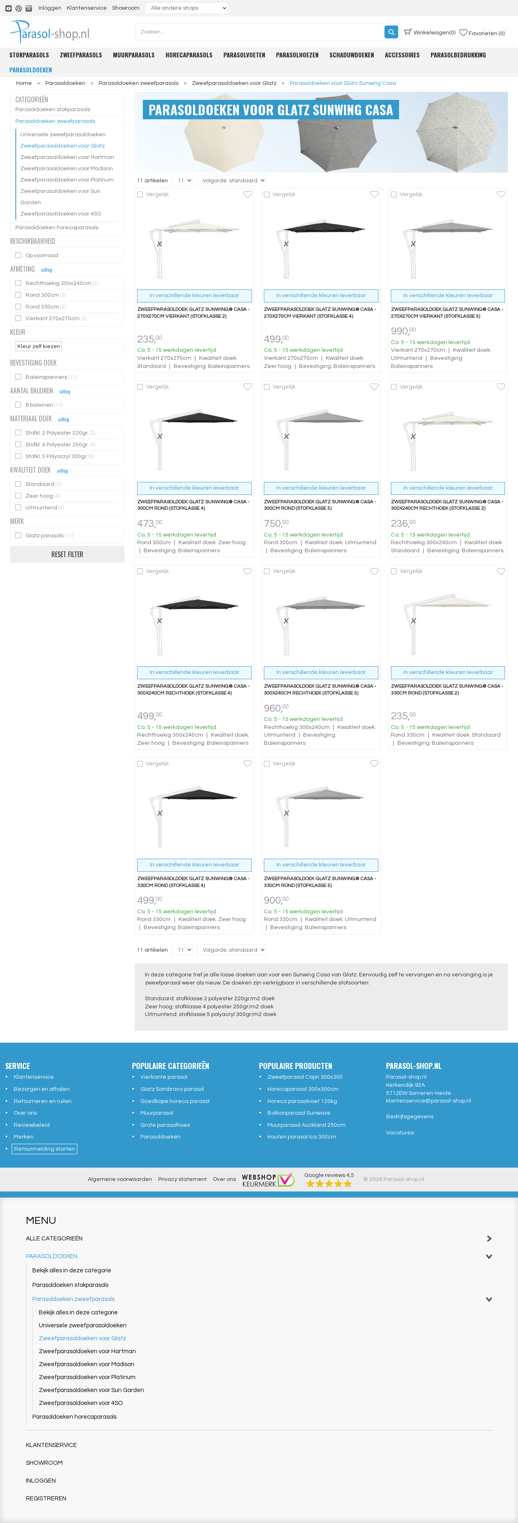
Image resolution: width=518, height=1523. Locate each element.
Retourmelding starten (44, 1149)
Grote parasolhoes (165, 1125)
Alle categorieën (259, 1239)
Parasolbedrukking (458, 54)
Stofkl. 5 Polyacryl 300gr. (55, 456)
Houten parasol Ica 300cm (301, 1137)
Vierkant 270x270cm (51, 318)
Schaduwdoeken (351, 54)
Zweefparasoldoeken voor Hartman (67, 157)
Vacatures (400, 1133)
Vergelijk (157, 194)
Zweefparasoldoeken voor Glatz (62, 146)
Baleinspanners (46, 377)
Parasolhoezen (297, 54)
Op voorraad (37, 255)
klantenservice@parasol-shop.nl (428, 1101)
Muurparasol (156, 1113)
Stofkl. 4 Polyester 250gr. (55, 444)
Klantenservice (87, 8)
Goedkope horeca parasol (175, 1101)
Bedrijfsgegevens (409, 1117)
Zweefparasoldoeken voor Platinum (67, 180)
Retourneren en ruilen (43, 1101)
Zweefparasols (81, 54)
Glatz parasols (44, 535)
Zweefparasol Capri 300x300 (305, 1077)
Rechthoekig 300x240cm (57, 283)
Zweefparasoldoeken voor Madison (66, 168)
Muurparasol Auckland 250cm (306, 1125)
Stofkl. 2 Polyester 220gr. (55, 433)
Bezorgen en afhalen (42, 1089)
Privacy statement (182, 1179)
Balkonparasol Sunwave (299, 1113)
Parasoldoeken (30, 69)
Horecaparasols (189, 54)
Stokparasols (29, 54)
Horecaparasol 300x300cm (303, 1089)
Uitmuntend (40, 508)
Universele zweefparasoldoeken (63, 134)
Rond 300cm (41, 295)
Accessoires (402, 54)
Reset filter (67, 554)
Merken (24, 1137)
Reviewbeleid (32, 1125)
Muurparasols (134, 54)
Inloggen (50, 8)
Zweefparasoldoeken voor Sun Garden (60, 196)
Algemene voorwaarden (120, 1179)
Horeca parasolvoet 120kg (302, 1101)
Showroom (126, 8)
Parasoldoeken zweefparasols (55, 121)
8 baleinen (39, 405)
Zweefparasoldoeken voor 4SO (60, 214)
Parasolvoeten (244, 54)
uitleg (46, 269)
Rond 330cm (41, 307)
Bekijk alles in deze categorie (71, 1270)
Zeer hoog (38, 496)
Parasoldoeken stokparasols (52, 109)
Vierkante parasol (163, 1077)
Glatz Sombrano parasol (172, 1089)
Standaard (38, 484)
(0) (429, 32)
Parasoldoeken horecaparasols (56, 227)
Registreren (46, 1499)
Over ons (25, 1113)
